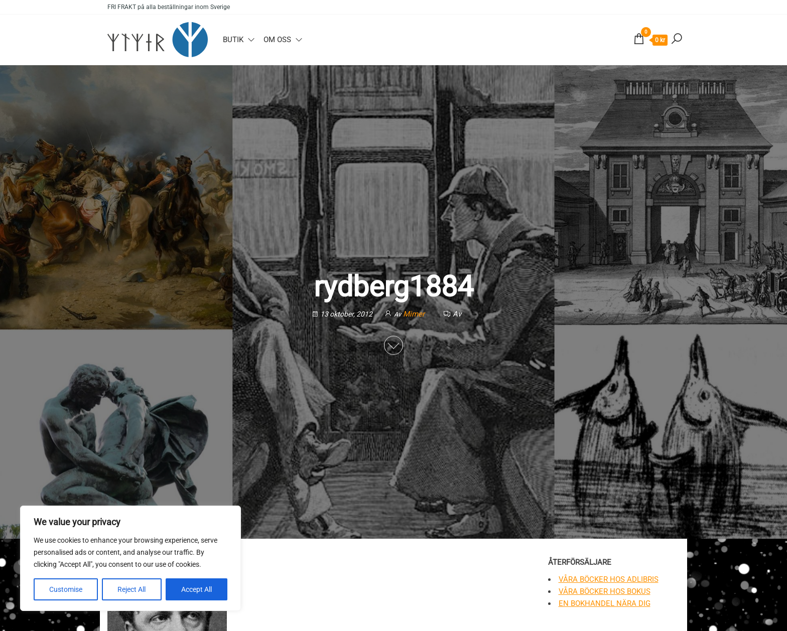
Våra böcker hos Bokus (604, 591)
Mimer (415, 314)
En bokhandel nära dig (604, 603)
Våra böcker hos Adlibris (609, 579)
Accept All (196, 589)
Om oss (277, 39)
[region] (130, 558)
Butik (233, 39)
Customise (65, 589)
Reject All (131, 589)
